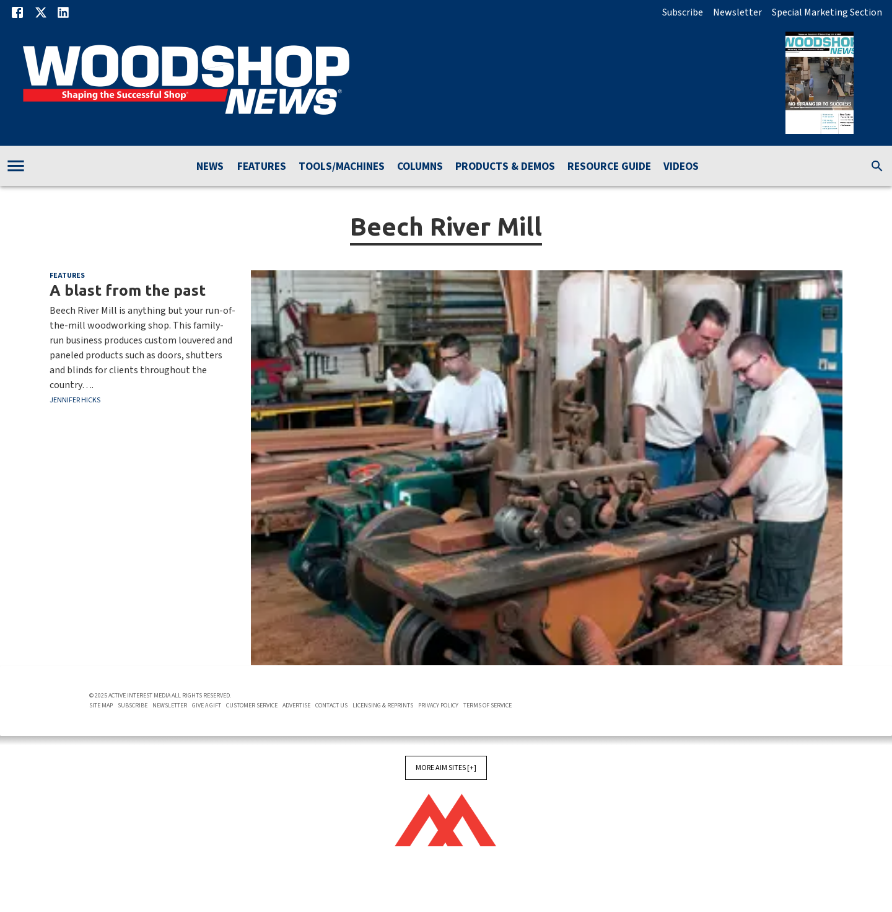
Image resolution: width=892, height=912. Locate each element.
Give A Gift (206, 705)
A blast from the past (128, 290)
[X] (41, 12)
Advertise (296, 705)
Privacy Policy (438, 705)
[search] (877, 166)
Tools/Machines (342, 167)
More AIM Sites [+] (446, 768)
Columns (420, 167)
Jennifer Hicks (75, 400)
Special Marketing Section (827, 12)
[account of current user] (16, 166)
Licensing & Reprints (382, 705)
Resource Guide (609, 167)
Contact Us (331, 705)
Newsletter (737, 12)
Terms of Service (487, 705)
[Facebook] (17, 12)
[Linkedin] (63, 12)
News (210, 167)
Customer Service (252, 705)
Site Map (101, 705)
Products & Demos (505, 167)
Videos (681, 167)
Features (261, 167)
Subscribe (682, 12)
